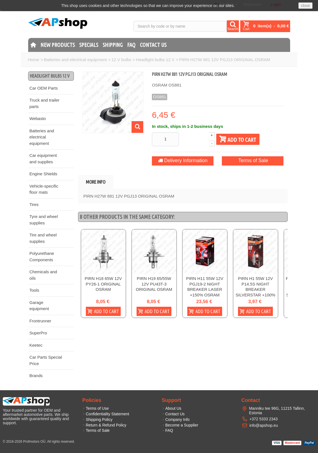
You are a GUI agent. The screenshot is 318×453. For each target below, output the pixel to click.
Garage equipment (39, 305)
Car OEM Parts (44, 88)
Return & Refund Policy (104, 425)
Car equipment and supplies (43, 158)
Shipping (113, 45)
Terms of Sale (246, 160)
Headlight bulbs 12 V (155, 59)
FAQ (131, 45)
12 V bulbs (121, 59)
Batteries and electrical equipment (75, 59)
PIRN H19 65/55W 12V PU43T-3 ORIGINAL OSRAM (154, 284)
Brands (36, 375)
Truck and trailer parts (45, 103)
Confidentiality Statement (105, 414)
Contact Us (153, 45)
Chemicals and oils (43, 275)
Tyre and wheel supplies (44, 219)
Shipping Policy (97, 419)
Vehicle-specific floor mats (44, 189)
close (305, 5)
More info (95, 182)
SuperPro (38, 332)
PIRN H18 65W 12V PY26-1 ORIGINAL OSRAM (103, 284)
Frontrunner (40, 320)
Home (33, 59)
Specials (88, 45)
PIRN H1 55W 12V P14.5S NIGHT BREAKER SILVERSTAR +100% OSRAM (255, 289)
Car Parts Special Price (46, 360)
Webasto (38, 118)
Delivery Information (179, 160)
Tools (34, 290)
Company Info (176, 419)
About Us (171, 408)
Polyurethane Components (42, 256)
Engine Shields (43, 173)
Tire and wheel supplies (43, 238)
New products (57, 45)
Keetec (36, 345)
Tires (34, 204)
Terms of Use (95, 408)
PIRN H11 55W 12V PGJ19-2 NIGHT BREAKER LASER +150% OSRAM (204, 287)
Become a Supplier (180, 425)
